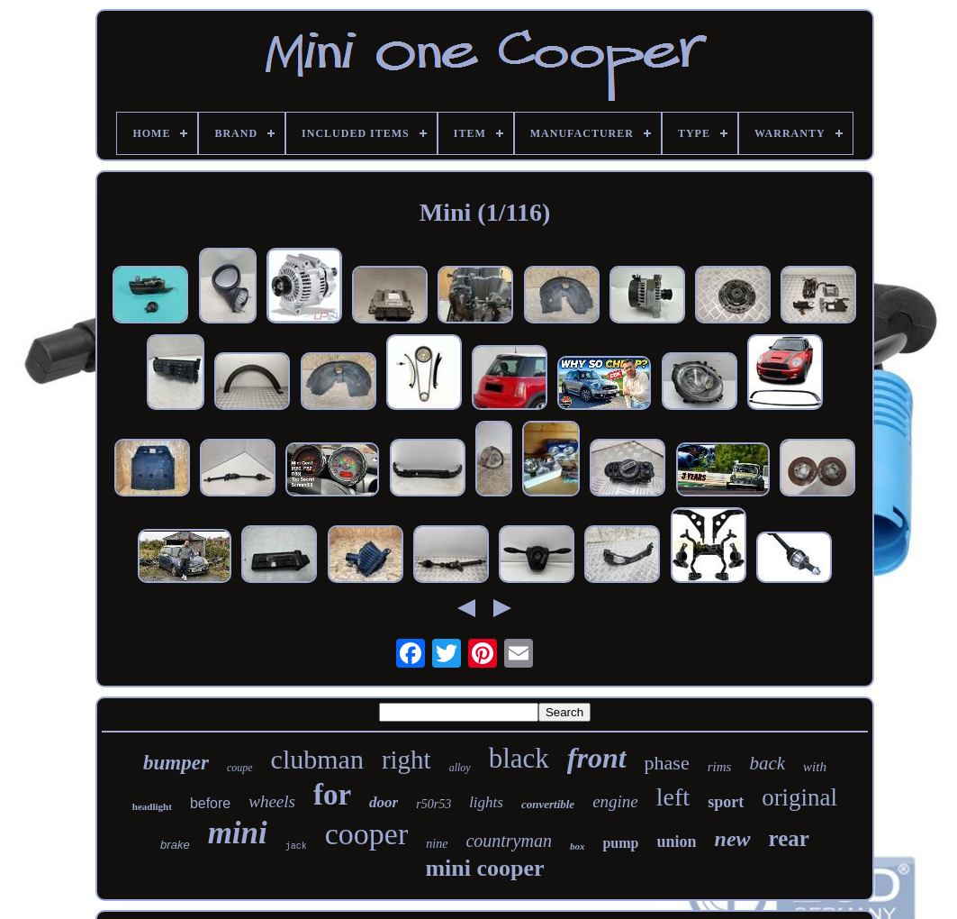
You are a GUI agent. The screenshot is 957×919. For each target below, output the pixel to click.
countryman (508, 841)
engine (615, 801)
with (814, 767)
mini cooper (484, 868)
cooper (367, 834)
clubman (317, 759)
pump (620, 843)
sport (726, 802)
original (799, 797)
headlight (152, 806)
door (383, 802)
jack (296, 846)
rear (789, 838)
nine (436, 844)
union (676, 842)
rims (720, 767)
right (406, 759)
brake (175, 844)
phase (667, 762)
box (577, 846)
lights (486, 802)
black (519, 758)
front (597, 758)
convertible (547, 804)
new (733, 839)
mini (237, 833)
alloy (460, 767)
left (673, 797)
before (210, 803)
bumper (176, 762)
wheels (271, 801)
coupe (240, 767)
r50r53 (433, 804)
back (767, 763)
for (332, 794)
